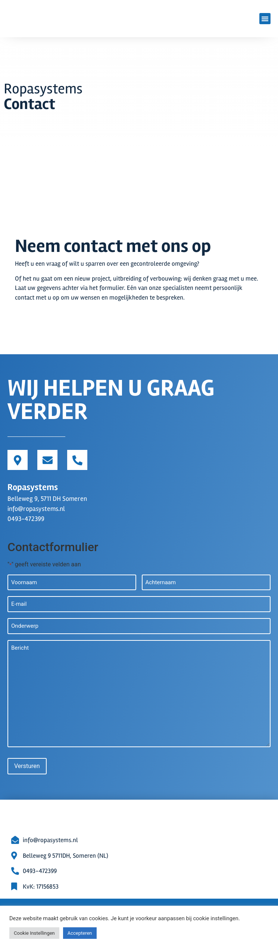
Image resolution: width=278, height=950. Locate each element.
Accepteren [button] (80, 933)
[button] (265, 18)
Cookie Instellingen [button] (34, 933)
